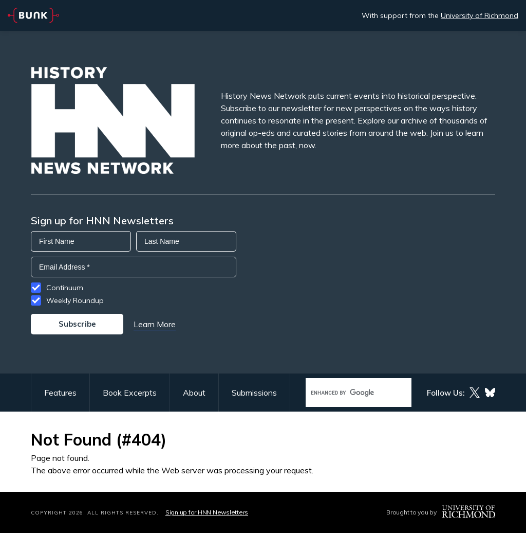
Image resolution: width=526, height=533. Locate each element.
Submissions (254, 392)
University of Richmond (479, 15)
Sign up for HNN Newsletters (206, 512)
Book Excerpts (130, 392)
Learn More (155, 324)
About (194, 392)
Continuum (64, 287)
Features (60, 392)
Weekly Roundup (75, 300)
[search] (348, 392)
